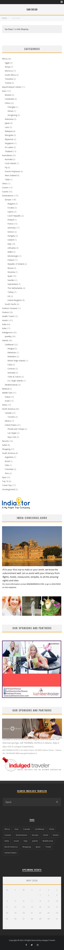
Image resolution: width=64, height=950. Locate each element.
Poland (11, 260)
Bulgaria (11, 203)
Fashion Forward (9, 308)
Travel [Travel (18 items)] (48, 847)
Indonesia (9, 119)
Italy (9, 244)
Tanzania (9, 79)
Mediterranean (11, 384)
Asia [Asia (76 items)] (16, 829)
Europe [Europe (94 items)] (35, 835)
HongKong (12, 115)
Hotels (5, 320)
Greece (11, 231)
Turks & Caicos (14, 376)
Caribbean (9, 344)
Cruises (5, 187)
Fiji (6, 167)
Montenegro (13, 256)
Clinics (5, 183)
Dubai (7, 397)
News (4, 404)
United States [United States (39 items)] (11, 853)
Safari (4, 445)
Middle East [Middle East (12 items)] (48, 841)
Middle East (7, 392)
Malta (10, 252)
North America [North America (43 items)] (11, 847)
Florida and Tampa (16, 429)
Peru (7, 473)
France (11, 223)
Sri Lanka (9, 147)
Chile (7, 465)
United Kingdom (15, 300)
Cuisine (5, 191)
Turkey (11, 292)
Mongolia (9, 135)
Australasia (7, 155)
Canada (8, 413)
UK (9, 296)
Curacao (11, 368)
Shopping (6, 449)
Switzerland (13, 284)
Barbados (12, 356)
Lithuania (12, 248)
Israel (7, 400)
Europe (8, 199)
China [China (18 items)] (51, 829)
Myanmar (9, 139)
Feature (5, 312)
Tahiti (7, 179)
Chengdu (11, 107)
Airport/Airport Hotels (11, 87)
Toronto (11, 417)
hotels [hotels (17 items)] (56, 835)
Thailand (8, 151)
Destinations (7, 195)
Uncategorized (8, 489)
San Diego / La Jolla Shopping (16, 29)
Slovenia (11, 272)
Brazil (7, 461)
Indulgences (7, 332)
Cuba (10, 364)
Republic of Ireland (16, 264)
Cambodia (9, 99)
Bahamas (12, 352)
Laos (7, 127)
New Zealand (11, 175)
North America (8, 409)
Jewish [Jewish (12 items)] (35, 841)
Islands (5, 340)
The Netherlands (15, 288)
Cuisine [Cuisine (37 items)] (8, 835)
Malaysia (9, 131)
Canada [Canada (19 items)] (26, 829)
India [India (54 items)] (7, 841)
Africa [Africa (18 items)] (7, 829)
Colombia (9, 469)
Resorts (5, 441)
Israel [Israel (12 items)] (16, 841)
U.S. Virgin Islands (15, 380)
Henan (10, 111)
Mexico (8, 421)
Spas (4, 477)
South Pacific (10, 304)
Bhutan (8, 95)
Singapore (9, 143)
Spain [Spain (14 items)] (38, 847)
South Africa (10, 75)
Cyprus (11, 211)
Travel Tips (7, 485)
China (7, 103)
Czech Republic (14, 215)
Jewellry (8, 336)
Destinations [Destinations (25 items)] (21, 835)
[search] (57, 802)
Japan (7, 123)
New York (12, 437)
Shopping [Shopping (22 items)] (26, 847)
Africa (4, 58)
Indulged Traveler (48, 940)
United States (11, 425)
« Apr (5, 927)
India (4, 324)
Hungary (11, 235)
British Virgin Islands (16, 360)
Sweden (11, 280)
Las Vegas (12, 433)
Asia (4, 91)
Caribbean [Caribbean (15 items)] (39, 829)
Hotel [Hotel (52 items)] (45, 835)
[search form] (28, 802)
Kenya (7, 66)
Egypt (7, 63)
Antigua (11, 348)
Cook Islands (10, 163)
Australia (8, 159)
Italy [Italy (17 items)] (25, 841)
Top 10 (5, 481)
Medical (5, 388)
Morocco (9, 70)
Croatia (11, 207)
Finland (11, 219)
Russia (10, 268)
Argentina (9, 457)
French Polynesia (12, 171)
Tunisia (8, 83)
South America (8, 453)
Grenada (11, 372)
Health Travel (8, 316)
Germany (12, 227)
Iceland (11, 239)
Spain (10, 276)
